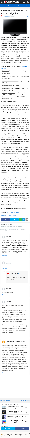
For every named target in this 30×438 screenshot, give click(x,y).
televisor (15, 215)
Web (26, 407)
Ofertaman (14, 273)
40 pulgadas (10, 212)
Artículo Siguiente (24, 400)
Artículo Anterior (5, 400)
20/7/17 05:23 (8, 342)
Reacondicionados (23, 6)
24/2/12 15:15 (13, 275)
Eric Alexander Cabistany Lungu (15, 341)
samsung (16, 214)
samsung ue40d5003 (6, 215)
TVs (15, 6)
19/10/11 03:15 (8, 238)
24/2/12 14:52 (8, 263)
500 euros (16, 212)
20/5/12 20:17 (8, 289)
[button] (2, 2)
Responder (4, 255)
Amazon (10, 6)
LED (13, 214)
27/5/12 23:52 (8, 303)
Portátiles (3, 6)
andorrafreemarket (6, 214)
